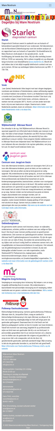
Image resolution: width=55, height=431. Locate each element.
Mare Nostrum (9, 5)
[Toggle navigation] (50, 5)
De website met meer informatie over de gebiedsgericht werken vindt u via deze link (27, 261)
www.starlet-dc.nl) (36, 62)
